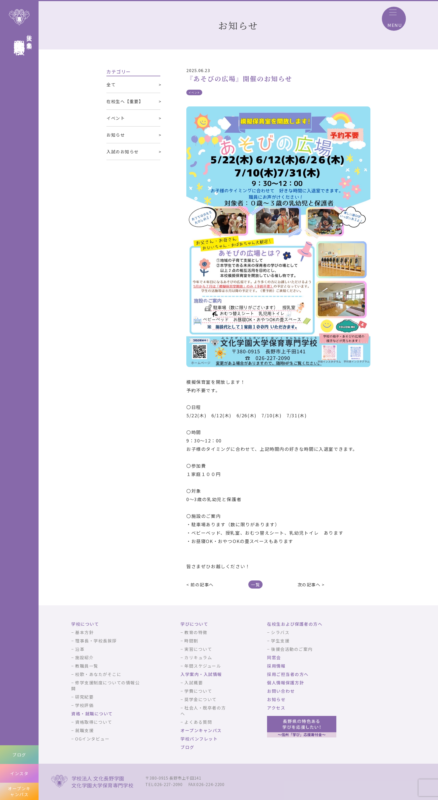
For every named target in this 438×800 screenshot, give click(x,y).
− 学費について (196, 691)
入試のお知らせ (122, 151)
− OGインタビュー (90, 739)
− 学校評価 (82, 705)
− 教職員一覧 (84, 666)
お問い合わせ (281, 691)
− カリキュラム (196, 657)
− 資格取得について (91, 722)
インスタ (19, 773)
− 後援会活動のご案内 (290, 649)
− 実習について (196, 649)
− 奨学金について (198, 699)
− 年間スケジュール (200, 666)
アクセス (276, 708)
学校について (85, 624)
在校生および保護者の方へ (294, 624)
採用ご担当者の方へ (288, 674)
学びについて (194, 624)
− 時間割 (189, 641)
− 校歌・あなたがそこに (96, 674)
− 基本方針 (82, 632)
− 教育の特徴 (194, 632)
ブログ (19, 755)
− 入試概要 (191, 682)
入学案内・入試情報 (201, 674)
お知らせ (115, 135)
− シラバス (278, 632)
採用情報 (276, 666)
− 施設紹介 (82, 657)
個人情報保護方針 (285, 682)
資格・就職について (92, 713)
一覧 (255, 584)
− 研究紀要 (82, 697)
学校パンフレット (199, 739)
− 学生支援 (278, 641)
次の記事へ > (311, 584)
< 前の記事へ (200, 584)
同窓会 (274, 657)
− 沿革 (77, 649)
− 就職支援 (82, 730)
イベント (115, 118)
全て (111, 84)
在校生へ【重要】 (124, 101)
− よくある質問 (196, 722)
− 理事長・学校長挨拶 (94, 641)
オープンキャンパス (19, 791)
